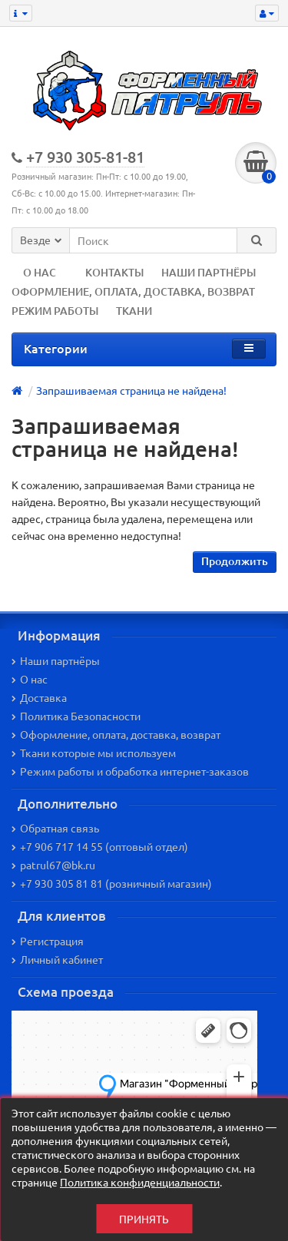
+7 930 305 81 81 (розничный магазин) (112, 883)
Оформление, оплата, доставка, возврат (116, 734)
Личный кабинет (57, 959)
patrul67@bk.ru (53, 865)
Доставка (39, 697)
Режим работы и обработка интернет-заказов (130, 771)
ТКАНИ (134, 310)
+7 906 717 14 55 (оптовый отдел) (100, 846)
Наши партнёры (56, 660)
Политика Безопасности (76, 716)
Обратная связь (55, 828)
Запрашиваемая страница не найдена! (131, 390)
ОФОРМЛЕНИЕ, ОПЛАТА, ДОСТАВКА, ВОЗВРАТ (133, 291)
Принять (144, 1219)
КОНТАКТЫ (114, 272)
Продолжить (234, 561)
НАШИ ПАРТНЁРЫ (208, 272)
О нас (30, 679)
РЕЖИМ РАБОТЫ (55, 310)
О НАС (39, 272)
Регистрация (48, 941)
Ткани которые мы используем (94, 752)
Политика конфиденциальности (140, 1182)
